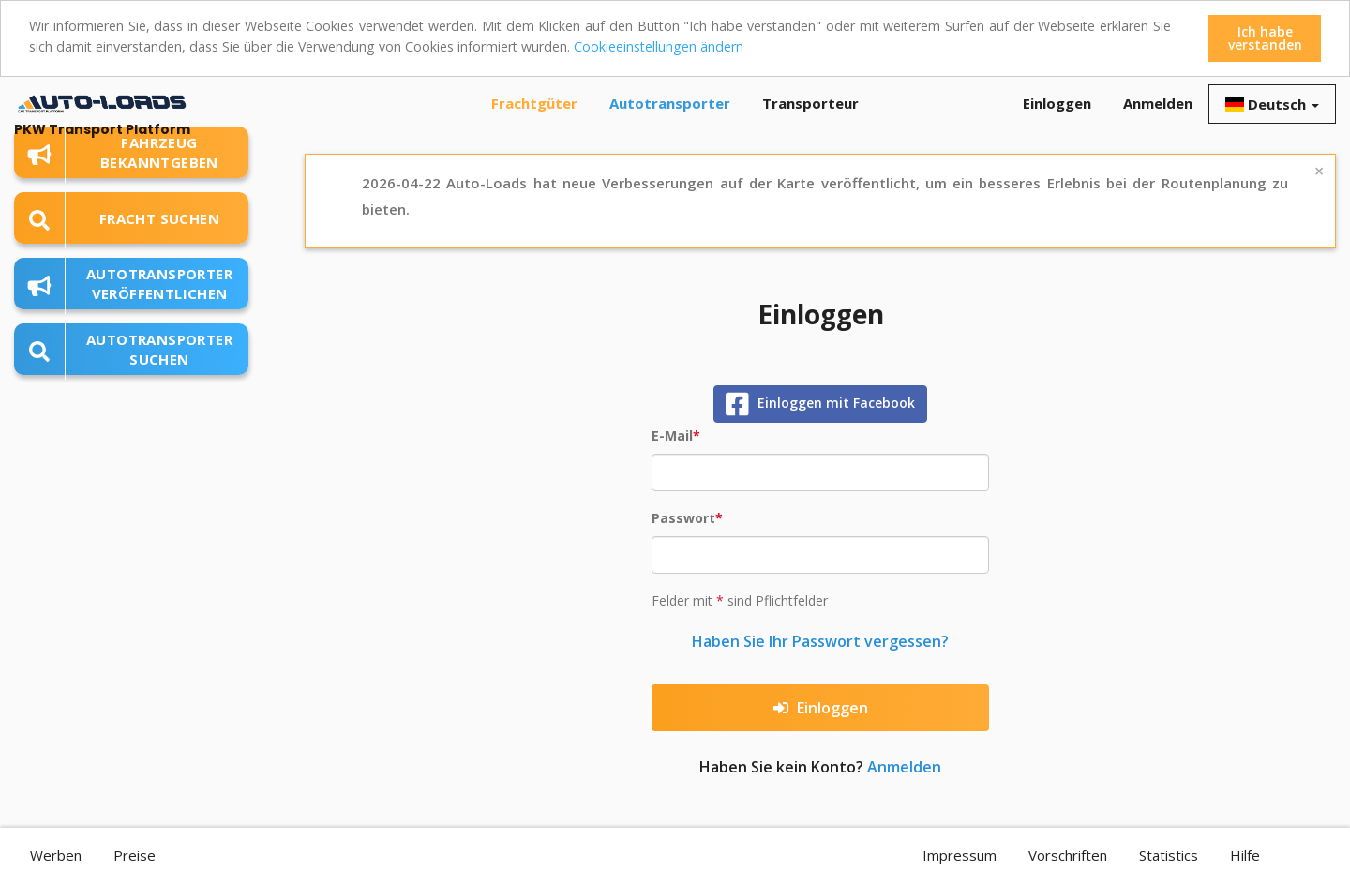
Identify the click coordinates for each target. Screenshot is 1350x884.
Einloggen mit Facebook (821, 404)
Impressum (959, 855)
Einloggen (1057, 103)
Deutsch (1272, 104)
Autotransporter (669, 103)
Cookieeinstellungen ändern (623, 46)
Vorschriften (1067, 855)
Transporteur (810, 103)
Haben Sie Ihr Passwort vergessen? (820, 641)
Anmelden (1157, 103)
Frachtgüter (534, 103)
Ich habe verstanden (1265, 37)
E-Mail (672, 435)
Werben (56, 855)
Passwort (683, 518)
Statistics (1168, 855)
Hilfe (1245, 855)
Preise (134, 855)
